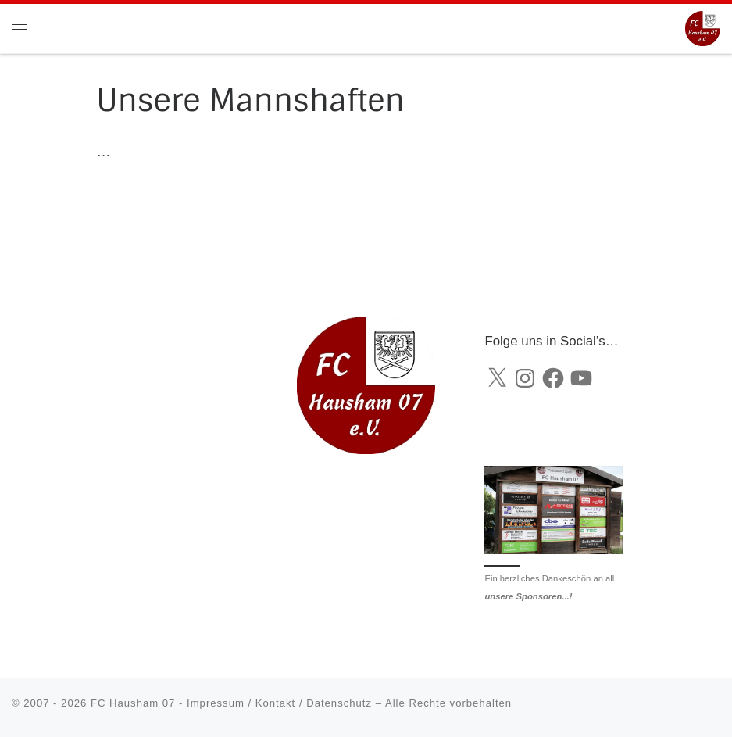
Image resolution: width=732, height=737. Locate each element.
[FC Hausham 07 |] (702, 27)
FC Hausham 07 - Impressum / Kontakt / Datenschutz (231, 703)
